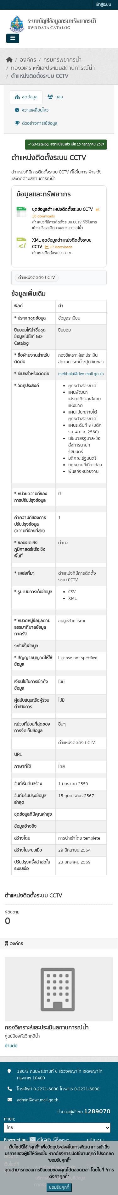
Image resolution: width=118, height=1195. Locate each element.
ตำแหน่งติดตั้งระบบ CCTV (39, 76)
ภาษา (9, 1119)
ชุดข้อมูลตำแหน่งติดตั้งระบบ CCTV (63, 209)
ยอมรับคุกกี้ (59, 1187)
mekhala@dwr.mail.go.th (81, 374)
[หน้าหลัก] (9, 60)
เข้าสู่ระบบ (103, 5)
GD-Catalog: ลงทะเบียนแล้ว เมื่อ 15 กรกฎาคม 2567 (66, 144)
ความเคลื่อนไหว (31, 110)
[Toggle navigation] (12, 38)
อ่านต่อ (11, 1046)
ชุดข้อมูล (26, 97)
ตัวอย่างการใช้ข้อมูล (36, 123)
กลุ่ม (55, 97)
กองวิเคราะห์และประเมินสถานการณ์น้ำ (53, 68)
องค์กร (28, 60)
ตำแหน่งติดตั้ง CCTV (36, 278)
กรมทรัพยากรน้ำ (62, 60)
